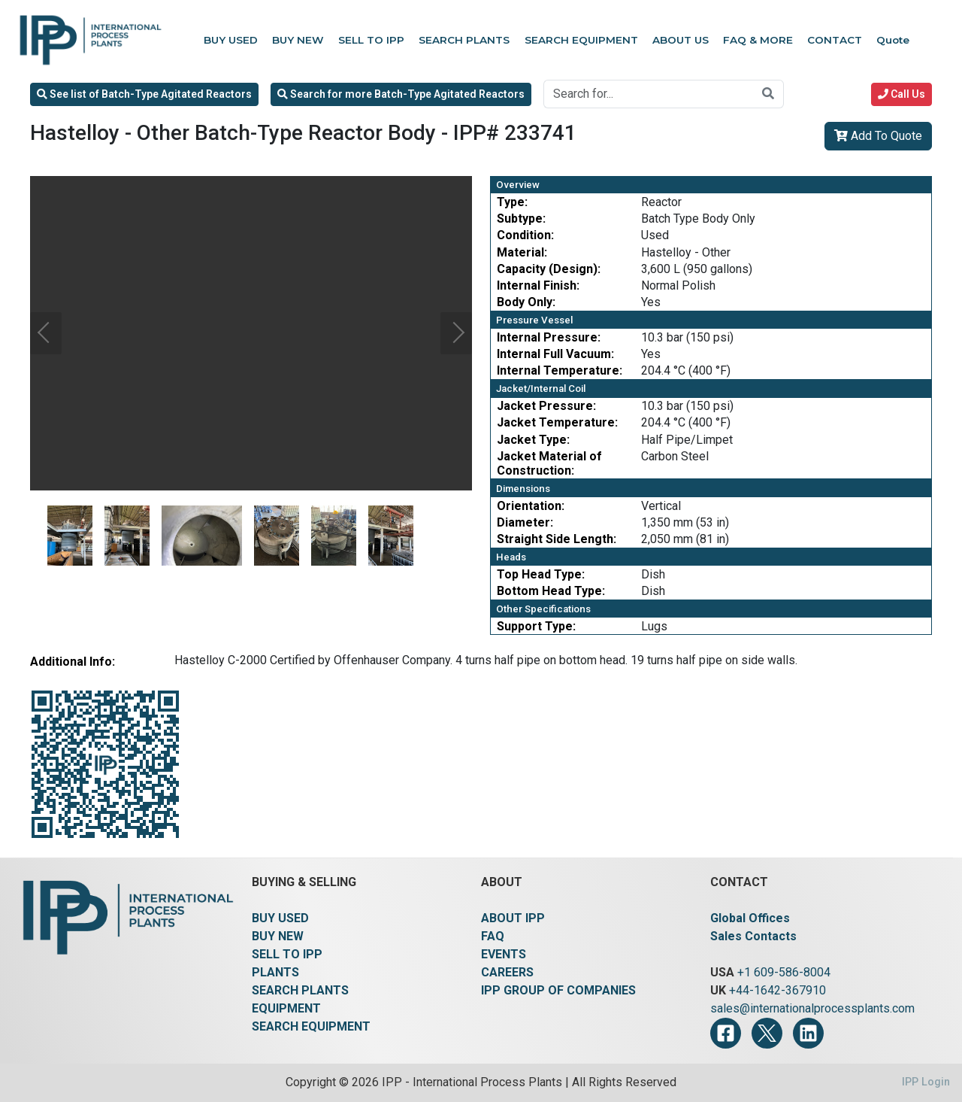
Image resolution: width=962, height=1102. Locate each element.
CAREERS (507, 972)
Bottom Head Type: (551, 591)
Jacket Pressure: (546, 406)
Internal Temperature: (559, 370)
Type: (512, 202)
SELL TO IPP (287, 954)
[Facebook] (725, 1033)
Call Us (901, 94)
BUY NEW (278, 936)
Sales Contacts (753, 936)
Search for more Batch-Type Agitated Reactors (401, 94)
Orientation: (530, 506)
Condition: (525, 235)
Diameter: (525, 522)
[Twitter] (767, 1033)
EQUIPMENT (286, 1008)
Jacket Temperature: (557, 422)
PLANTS (275, 972)
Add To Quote (878, 136)
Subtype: (521, 218)
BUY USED (280, 918)
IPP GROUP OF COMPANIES (558, 990)
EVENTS (503, 954)
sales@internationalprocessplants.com (812, 1008)
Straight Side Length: (556, 539)
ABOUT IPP (513, 918)
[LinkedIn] (808, 1033)
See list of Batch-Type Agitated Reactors (144, 94)
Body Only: (526, 302)
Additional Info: (72, 661)
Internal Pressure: (548, 337)
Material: (522, 252)
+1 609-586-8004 (783, 972)
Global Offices (750, 918)
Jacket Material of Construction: (549, 463)
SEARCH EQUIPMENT (311, 1026)
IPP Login (926, 1082)
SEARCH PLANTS (300, 990)
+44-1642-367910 (777, 990)
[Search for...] (648, 94)
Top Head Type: (541, 574)
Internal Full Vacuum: (555, 354)
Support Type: (536, 626)
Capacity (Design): (548, 269)
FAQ (492, 936)
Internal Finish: (538, 285)
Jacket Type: (533, 440)
